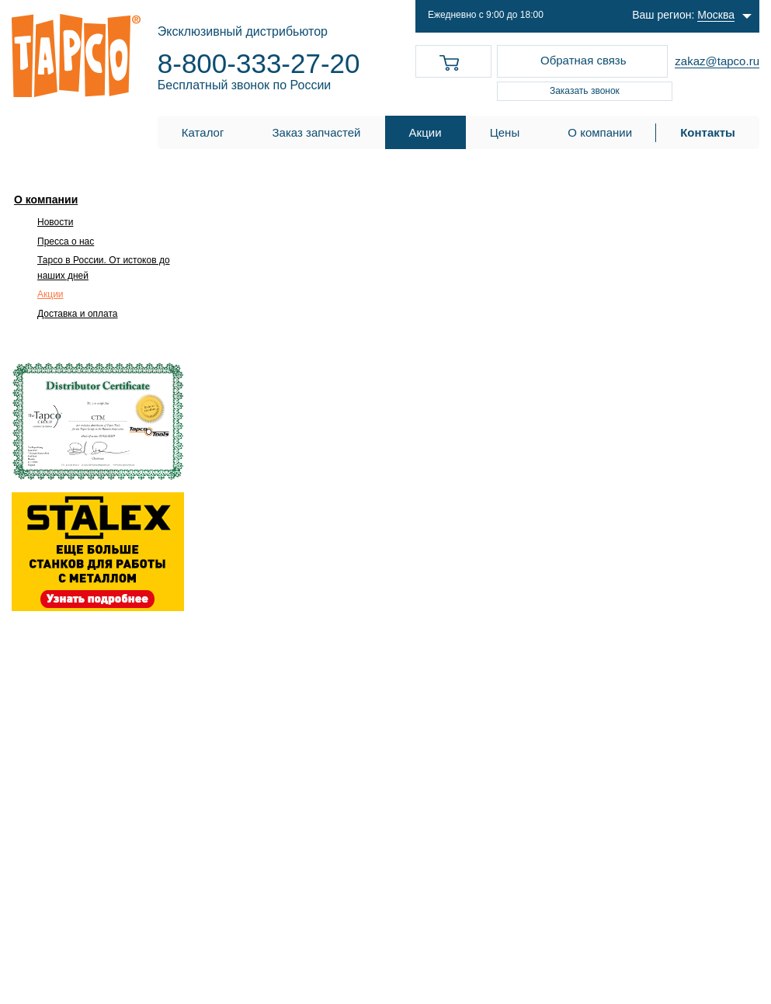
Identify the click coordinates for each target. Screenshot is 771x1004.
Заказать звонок (585, 90)
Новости (55, 222)
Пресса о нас (65, 241)
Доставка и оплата (77, 313)
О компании (46, 199)
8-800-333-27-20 (259, 63)
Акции (50, 294)
